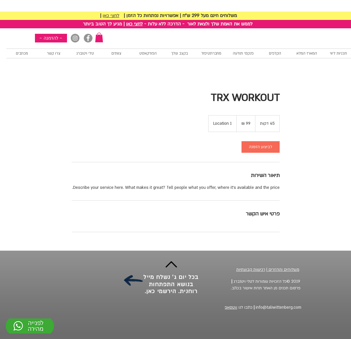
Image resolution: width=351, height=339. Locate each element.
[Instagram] (75, 38)
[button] (99, 37)
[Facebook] (88, 38)
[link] (261, 147)
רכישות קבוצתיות (250, 269)
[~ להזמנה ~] (51, 38)
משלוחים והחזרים (283, 269)
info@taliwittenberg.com (276, 307)
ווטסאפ (231, 307)
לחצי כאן (111, 15)
